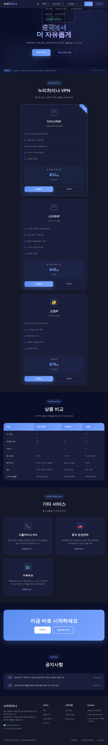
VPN (44, 710)
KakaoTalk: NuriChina (95, 714)
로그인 (88, 4)
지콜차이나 (47, 714)
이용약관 (74, 740)
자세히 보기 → (28, 549)
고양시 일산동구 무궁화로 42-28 (96, 720)
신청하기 (38, 189)
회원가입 (99, 4)
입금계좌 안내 (63, 630)
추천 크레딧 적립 (64, 55)
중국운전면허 (47, 719)
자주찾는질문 (69, 714)
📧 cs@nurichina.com (11, 725)
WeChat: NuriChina (94, 710)
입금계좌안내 (69, 719)
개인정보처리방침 (87, 740)
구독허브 (46, 723)
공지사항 (68, 710)
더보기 (102, 70)
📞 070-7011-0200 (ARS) (13, 728)
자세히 (69, 189)
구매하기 (42, 630)
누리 (10, 3)
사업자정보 (100, 740)
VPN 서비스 (41, 55)
